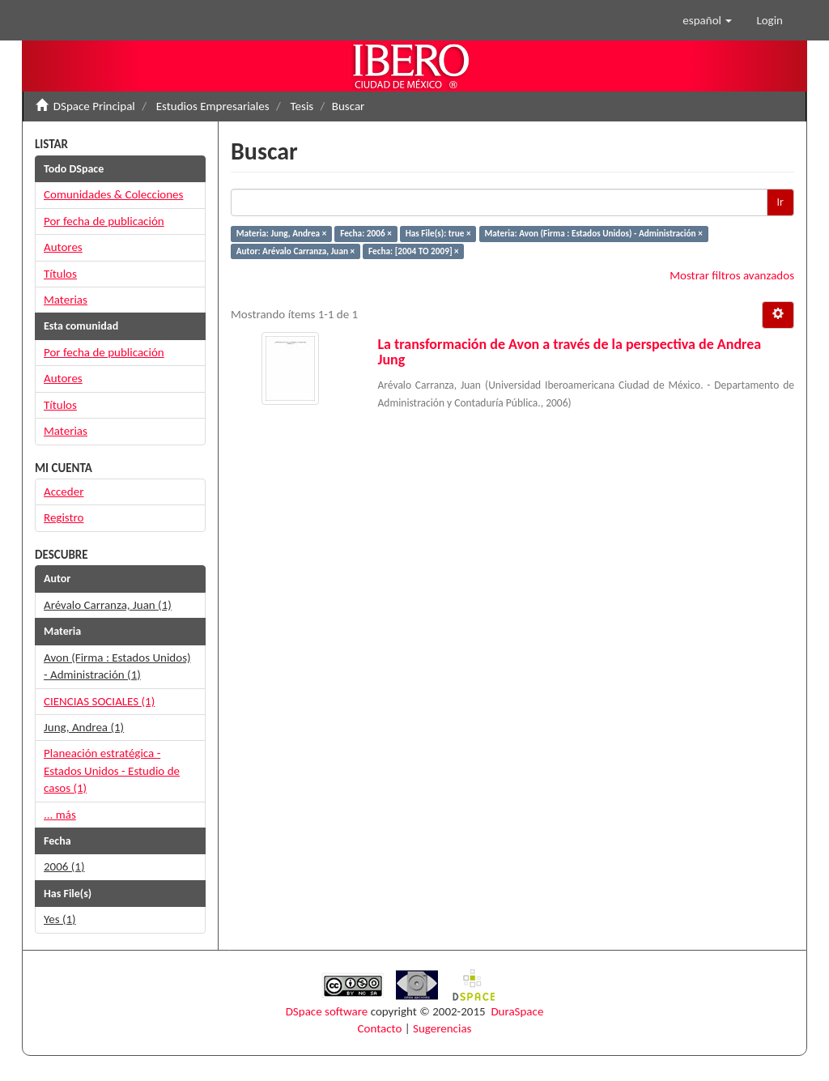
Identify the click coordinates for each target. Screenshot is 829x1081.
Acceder (63, 491)
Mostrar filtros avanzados (732, 275)
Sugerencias (442, 1028)
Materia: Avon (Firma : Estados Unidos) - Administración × (594, 233)
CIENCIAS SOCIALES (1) (99, 701)
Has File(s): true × (438, 233)
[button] (707, 20)
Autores (63, 247)
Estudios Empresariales (213, 106)
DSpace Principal (94, 106)
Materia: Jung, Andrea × (281, 233)
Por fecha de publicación (104, 221)
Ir (780, 202)
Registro (63, 517)
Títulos (60, 273)
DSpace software (327, 1011)
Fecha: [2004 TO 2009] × (413, 251)
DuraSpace (517, 1011)
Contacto (380, 1028)
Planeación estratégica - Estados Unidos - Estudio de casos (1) (112, 770)
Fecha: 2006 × (366, 233)
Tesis (302, 106)
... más (60, 814)
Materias (65, 299)
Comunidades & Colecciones (113, 194)
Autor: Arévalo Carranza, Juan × (295, 251)
